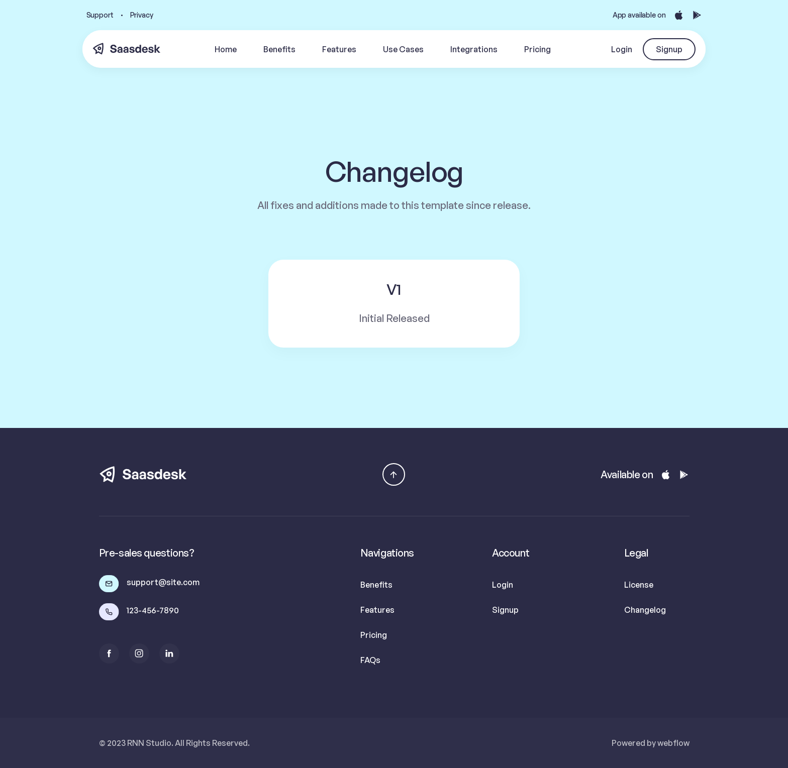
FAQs (370, 660)
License (638, 585)
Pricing (537, 49)
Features (339, 49)
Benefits (279, 49)
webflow (673, 743)
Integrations (474, 49)
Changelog (645, 610)
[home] (126, 49)
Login (621, 49)
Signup (669, 49)
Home (226, 49)
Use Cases (403, 49)
